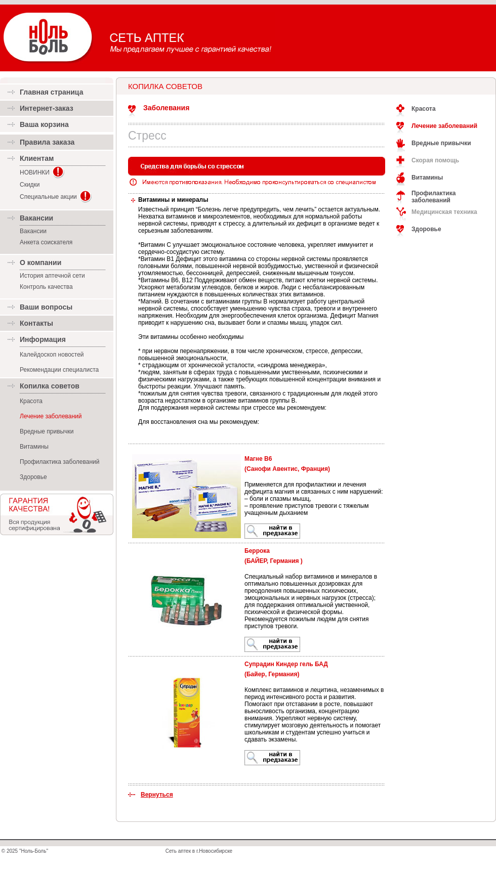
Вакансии (33, 231)
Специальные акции (48, 196)
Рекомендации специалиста (59, 369)
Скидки (30, 184)
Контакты (36, 323)
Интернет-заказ (46, 108)
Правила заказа (47, 142)
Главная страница (51, 92)
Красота (31, 401)
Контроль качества (46, 286)
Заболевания (166, 108)
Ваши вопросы (46, 307)
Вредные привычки (46, 431)
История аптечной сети (52, 275)
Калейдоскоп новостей (52, 354)
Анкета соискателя (46, 242)
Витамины (34, 446)
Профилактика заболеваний (59, 461)
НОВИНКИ (35, 172)
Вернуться (157, 794)
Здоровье (33, 477)
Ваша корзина (44, 124)
